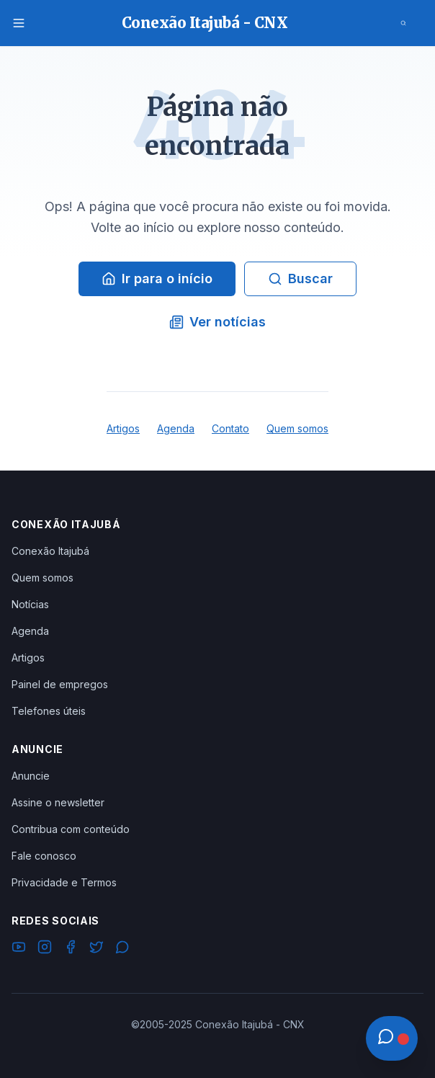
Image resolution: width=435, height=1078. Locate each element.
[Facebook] (70, 949)
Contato (230, 428)
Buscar (300, 278)
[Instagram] (44, 949)
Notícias (30, 604)
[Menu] (19, 23)
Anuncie (31, 776)
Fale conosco (44, 856)
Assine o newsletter (58, 802)
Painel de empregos (60, 684)
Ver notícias (217, 321)
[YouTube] (19, 949)
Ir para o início (157, 278)
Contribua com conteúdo (71, 829)
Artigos (123, 428)
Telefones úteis (49, 711)
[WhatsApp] (122, 949)
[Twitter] (96, 949)
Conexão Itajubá (50, 551)
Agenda (175, 428)
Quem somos (297, 428)
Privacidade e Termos (64, 882)
